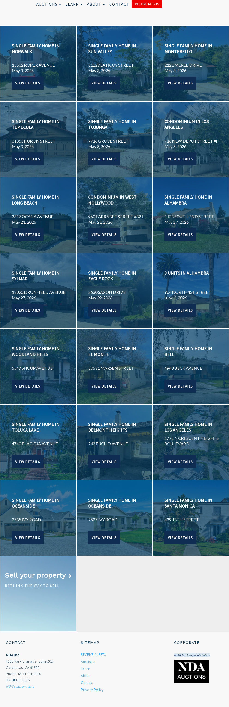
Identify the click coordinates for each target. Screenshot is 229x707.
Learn (74, 4)
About (96, 4)
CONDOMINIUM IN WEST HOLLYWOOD (112, 200)
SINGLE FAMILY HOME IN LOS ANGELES (188, 427)
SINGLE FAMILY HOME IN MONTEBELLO (188, 48)
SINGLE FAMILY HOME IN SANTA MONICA (188, 503)
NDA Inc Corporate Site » (192, 655)
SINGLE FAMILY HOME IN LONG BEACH (36, 200)
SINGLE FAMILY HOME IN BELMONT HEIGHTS (112, 427)
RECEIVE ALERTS (147, 4)
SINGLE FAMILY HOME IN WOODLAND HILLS (36, 351)
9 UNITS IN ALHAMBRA (186, 273)
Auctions (48, 4)
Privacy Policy (92, 690)
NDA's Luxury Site (20, 686)
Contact (119, 4)
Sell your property (38, 575)
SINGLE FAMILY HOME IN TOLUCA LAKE (36, 427)
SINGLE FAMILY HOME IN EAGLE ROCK (112, 276)
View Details (27, 83)
